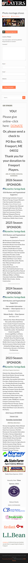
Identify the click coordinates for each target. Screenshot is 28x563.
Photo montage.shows (11, 32)
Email (4, 71)
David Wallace (16, 16)
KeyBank (14, 526)
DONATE (17, 126)
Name (4, 63)
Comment (5, 44)
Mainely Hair (14, 416)
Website (4, 78)
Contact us (5, 542)
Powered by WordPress (8, 559)
